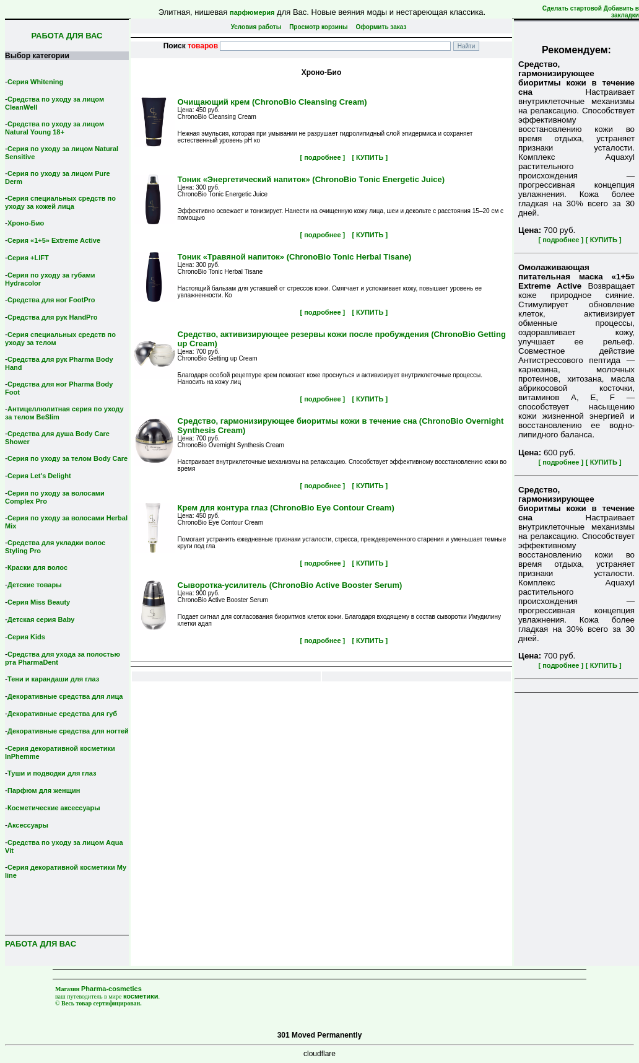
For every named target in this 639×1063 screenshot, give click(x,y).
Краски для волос (37, 567)
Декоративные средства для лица (65, 696)
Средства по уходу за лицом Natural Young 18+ (54, 128)
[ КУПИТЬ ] (604, 239)
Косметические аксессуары (53, 807)
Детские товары (34, 584)
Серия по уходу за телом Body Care (67, 458)
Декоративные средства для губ (62, 713)
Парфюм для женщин (43, 790)
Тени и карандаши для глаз (53, 679)
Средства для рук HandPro (52, 317)
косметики (141, 996)
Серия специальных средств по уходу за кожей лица (60, 202)
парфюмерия (252, 12)
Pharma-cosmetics (111, 988)
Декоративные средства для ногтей (68, 731)
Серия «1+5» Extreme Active (53, 240)
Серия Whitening (35, 81)
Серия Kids (26, 637)
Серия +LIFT (28, 257)
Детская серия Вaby (41, 619)
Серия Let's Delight (39, 475)
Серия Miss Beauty (38, 602)
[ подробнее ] (560, 239)
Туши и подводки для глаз (51, 773)
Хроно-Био (25, 223)
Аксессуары (27, 825)
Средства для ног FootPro (51, 300)
